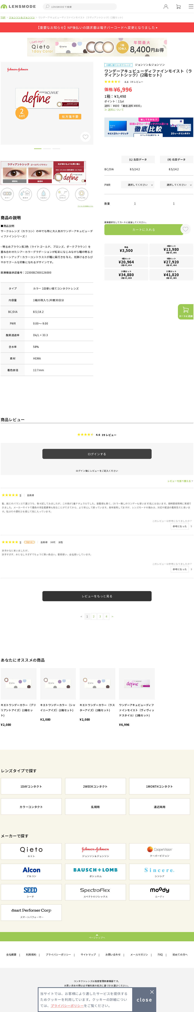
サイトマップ (89, 954)
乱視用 (95, 807)
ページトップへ (97, 937)
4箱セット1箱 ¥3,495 (171, 250)
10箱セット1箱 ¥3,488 (126, 275)
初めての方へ (179, 954)
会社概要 (11, 954)
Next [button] (96, 97)
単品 (126, 250)
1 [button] (37, 149)
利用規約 (31, 954)
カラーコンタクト (31, 807)
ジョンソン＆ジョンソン (22, 17)
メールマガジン (139, 954)
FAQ (160, 954)
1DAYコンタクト (31, 786)
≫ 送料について (114, 109)
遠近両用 (159, 807)
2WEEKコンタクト (95, 786)
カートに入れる (141, 230)
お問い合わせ (114, 954)
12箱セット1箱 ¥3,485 (171, 275)
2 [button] (47, 149)
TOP (3, 17)
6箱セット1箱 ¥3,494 (126, 262)
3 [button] (56, 149)
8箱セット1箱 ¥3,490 (171, 262)
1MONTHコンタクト (159, 786)
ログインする (97, 454)
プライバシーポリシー (58, 954)
